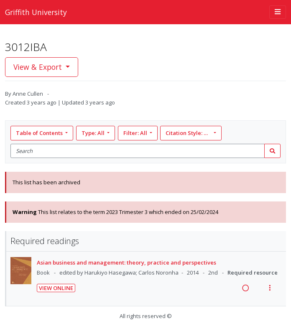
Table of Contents (40, 133)
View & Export (38, 67)
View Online (56, 288)
